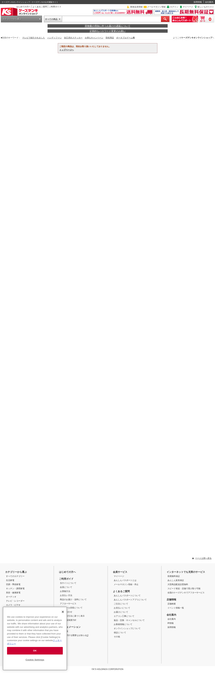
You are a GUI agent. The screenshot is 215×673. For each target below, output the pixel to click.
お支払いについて (122, 608)
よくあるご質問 (40, 6)
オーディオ (11, 597)
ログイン (174, 7)
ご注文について (121, 604)
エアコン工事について (124, 616)
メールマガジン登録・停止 (126, 584)
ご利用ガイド (55, 6)
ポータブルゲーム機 (125, 37)
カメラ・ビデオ (13, 605)
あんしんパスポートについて (127, 595)
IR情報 (170, 623)
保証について (120, 632)
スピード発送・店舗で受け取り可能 (183, 588)
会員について (66, 587)
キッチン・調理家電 (15, 588)
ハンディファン (54, 37)
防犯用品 (110, 37)
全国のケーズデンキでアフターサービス (186, 592)
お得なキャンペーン (94, 37)
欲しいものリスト (205, 7)
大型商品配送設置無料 (177, 584)
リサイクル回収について (71, 608)
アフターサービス (68, 603)
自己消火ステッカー (73, 37)
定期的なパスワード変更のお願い (108, 31)
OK (35, 650)
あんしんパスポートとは (125, 580)
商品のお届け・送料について (73, 599)
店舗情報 (171, 599)
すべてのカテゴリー (15, 576)
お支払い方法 (66, 595)
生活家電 (10, 580)
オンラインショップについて (127, 628)
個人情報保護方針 (68, 620)
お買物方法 (65, 591)
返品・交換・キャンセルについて (129, 620)
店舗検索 (171, 604)
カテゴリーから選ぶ (12, 19)
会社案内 (209, 2)
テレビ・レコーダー (15, 601)
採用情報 (198, 2)
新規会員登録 (136, 7)
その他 (117, 636)
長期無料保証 (173, 576)
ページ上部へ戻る (203, 558)
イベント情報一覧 (175, 608)
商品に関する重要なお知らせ (74, 635)
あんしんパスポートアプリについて (130, 599)
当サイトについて (68, 583)
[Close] (63, 612)
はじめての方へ (23, 6)
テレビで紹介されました (33, 37)
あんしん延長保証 (175, 580)
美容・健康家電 (13, 592)
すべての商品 (51, 19)
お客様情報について (123, 624)
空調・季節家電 (13, 584)
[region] (35, 638)
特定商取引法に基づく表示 (72, 616)
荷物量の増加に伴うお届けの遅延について (107, 26)
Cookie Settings (35, 659)
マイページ (188, 7)
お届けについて (121, 612)
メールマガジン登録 (156, 7)
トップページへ (66, 50)
